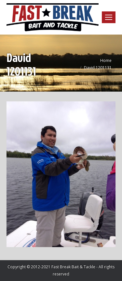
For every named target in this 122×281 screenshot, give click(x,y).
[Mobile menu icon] (108, 17)
